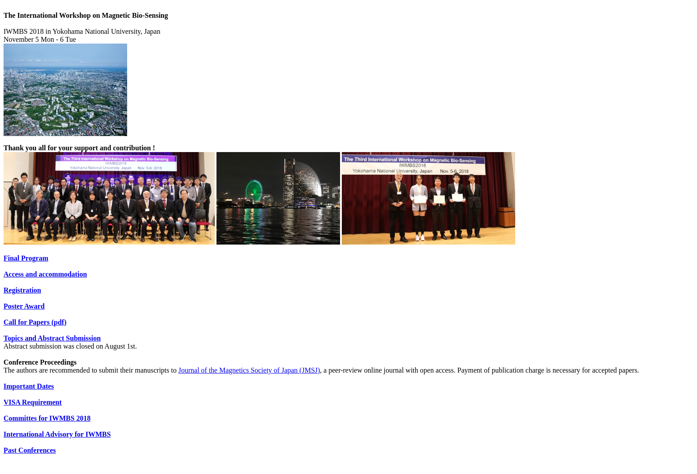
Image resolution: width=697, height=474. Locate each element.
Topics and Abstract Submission (52, 338)
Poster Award (24, 306)
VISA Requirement (33, 402)
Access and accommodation (45, 274)
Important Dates (29, 386)
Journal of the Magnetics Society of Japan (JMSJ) (249, 370)
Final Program (26, 258)
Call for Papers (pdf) (35, 322)
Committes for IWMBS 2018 (47, 418)
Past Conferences (30, 450)
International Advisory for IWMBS (57, 434)
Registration (22, 290)
